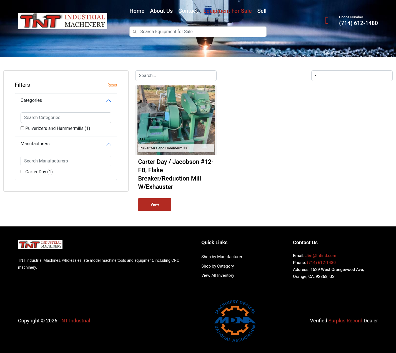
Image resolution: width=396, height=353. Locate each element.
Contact (188, 11)
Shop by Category (217, 266)
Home (136, 11)
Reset (112, 85)
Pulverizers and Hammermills (163, 148)
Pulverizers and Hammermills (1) (57, 128)
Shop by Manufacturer (221, 257)
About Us (161, 11)
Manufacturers (35, 143)
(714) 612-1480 (358, 23)
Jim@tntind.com (320, 256)
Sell (261, 11)
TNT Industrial (74, 321)
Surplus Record (345, 321)
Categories (31, 100)
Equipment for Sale (227, 11)
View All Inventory (217, 275)
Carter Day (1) (39, 172)
